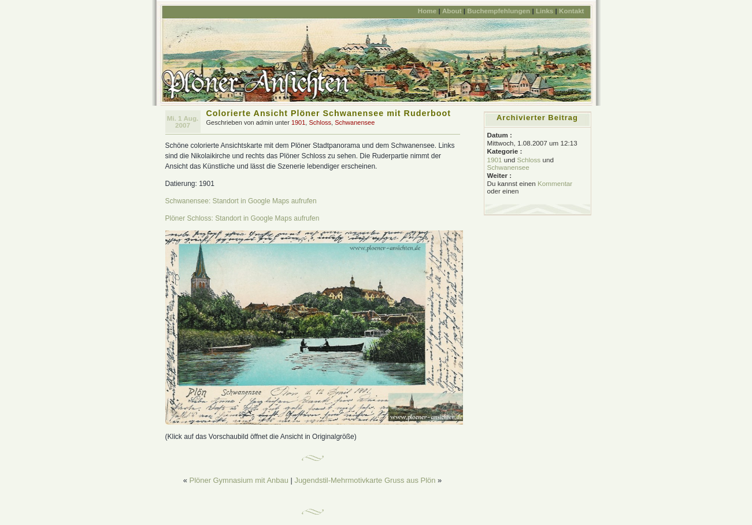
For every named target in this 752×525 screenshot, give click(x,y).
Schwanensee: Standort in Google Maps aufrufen (241, 201)
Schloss (320, 122)
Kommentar (555, 183)
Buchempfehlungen (498, 10)
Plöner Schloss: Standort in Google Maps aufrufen (242, 218)
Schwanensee (355, 122)
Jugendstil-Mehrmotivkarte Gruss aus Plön (364, 480)
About (452, 10)
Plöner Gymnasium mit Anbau (239, 480)
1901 (298, 122)
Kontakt (571, 10)
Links (544, 10)
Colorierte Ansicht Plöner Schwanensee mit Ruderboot (328, 113)
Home (427, 10)
